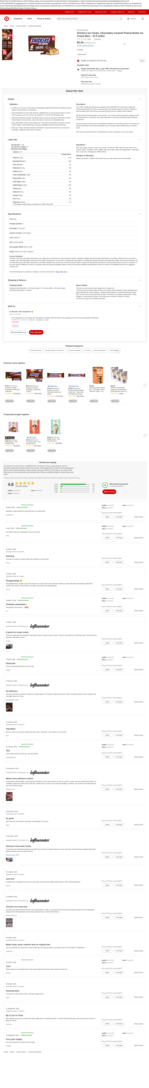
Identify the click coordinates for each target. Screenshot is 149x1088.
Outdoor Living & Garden (83, 1)
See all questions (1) (18, 332)
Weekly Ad (112, 6)
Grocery (95, 1)
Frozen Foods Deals (34, 26)
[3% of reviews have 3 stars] (74, 488)
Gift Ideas (106, 3)
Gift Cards (113, 3)
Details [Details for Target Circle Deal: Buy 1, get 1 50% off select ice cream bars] (119, 70)
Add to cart (82, 54)
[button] (52, 386)
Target (6, 26)
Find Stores (32, 8)
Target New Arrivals (7, 1)
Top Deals (90, 6)
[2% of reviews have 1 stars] (74, 492)
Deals (21, 6)
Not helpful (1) (40, 320)
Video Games (52, 3)
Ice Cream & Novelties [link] (74, 350)
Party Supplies (97, 3)
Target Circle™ (69, 12)
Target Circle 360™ (101, 12)
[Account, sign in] (132, 18)
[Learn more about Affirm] (111, 83)
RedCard (15, 8)
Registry (9, 8)
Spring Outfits (50, 6)
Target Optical (13, 6)
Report (47, 320)
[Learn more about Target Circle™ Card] (111, 76)
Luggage (18, 3)
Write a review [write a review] (109, 492)
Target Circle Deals (101, 6)
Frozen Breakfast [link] (114, 350)
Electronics (42, 3)
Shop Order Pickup (123, 6)
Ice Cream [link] (87, 350)
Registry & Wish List (117, 12)
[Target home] (6, 18)
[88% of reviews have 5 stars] (74, 484)
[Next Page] (118, 352)
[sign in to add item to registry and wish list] (142, 60)
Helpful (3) (32, 320)
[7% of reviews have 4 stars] (74, 486)
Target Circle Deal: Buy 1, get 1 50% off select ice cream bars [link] (105, 69)
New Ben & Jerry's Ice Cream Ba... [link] (54, 350)
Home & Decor (55, 1)
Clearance (26, 6)
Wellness (11, 3)
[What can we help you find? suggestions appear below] (89, 18)
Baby (115, 1)
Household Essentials (106, 1)
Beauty (120, 1)
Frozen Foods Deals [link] (35, 350)
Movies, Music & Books (65, 3)
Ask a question (36, 332)
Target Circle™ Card (84, 12)
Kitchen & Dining (67, 1)
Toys (36, 3)
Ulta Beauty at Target (128, 3)
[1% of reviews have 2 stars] (74, 490)
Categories (19, 19)
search (121, 19)
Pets (118, 3)
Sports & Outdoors (28, 3)
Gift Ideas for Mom (21, 1)
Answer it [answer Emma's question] (15, 326)
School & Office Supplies (83, 3)
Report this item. (61, 272)
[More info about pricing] (125, 44)
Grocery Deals (21, 26)
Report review (138, 517)
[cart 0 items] (142, 18)
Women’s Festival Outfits (77, 6)
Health (6, 3)
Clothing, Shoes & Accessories (39, 1)
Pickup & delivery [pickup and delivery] (44, 19)
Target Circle (23, 8)
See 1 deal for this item (85, 45)
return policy (85, 298)
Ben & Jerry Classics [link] (100, 350)
